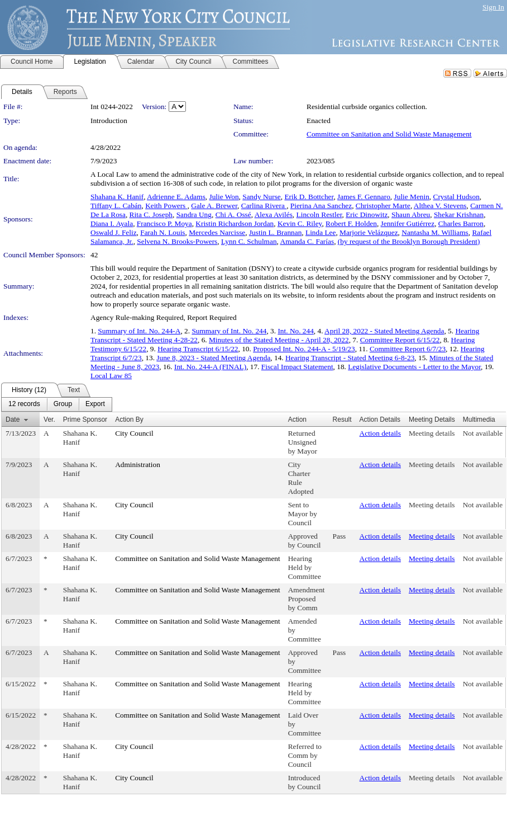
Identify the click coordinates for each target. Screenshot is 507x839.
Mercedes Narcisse (217, 232)
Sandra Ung (194, 214)
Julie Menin (411, 196)
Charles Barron (461, 223)
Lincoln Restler (319, 214)
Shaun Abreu (410, 214)
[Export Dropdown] (95, 404)
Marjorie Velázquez (368, 232)
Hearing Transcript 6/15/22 (197, 349)
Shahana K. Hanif (117, 196)
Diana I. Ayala (111, 223)
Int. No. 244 (295, 331)
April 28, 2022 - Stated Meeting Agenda (384, 331)
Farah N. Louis (162, 232)
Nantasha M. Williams (434, 232)
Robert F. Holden (351, 223)
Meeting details (432, 433)
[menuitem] (24, 404)
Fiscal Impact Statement (297, 366)
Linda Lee (320, 232)
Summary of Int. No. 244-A (139, 331)
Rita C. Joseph (151, 214)
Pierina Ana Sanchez (321, 205)
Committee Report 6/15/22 (400, 340)
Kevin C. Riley (300, 223)
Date (13, 419)
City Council (134, 433)
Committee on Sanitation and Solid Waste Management (389, 134)
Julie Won (224, 196)
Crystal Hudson (456, 196)
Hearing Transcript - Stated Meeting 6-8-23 (349, 357)
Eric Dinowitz (367, 214)
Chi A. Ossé (233, 214)
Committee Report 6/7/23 (408, 349)
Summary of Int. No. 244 (229, 331)
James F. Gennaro (363, 196)
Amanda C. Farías (307, 241)
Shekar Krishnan (459, 214)
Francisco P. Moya (164, 223)
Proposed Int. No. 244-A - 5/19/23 (304, 349)
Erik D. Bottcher (308, 196)
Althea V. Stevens (440, 205)
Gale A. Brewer (214, 205)
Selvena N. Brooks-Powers (177, 241)
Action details (380, 433)
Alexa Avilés (274, 214)
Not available (483, 433)
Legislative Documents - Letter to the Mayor (414, 366)
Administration (137, 464)
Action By (129, 419)
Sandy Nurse (261, 196)
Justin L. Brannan (275, 232)
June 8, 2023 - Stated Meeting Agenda (213, 357)
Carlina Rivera (263, 205)
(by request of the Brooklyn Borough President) (409, 241)
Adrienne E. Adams (176, 196)
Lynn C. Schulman (249, 241)
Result (342, 419)
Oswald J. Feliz (113, 232)
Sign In (493, 7)
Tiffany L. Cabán (115, 205)
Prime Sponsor (85, 419)
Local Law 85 (111, 375)
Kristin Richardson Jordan (234, 223)
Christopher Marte (383, 205)
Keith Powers (166, 205)
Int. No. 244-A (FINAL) (210, 366)
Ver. (49, 419)
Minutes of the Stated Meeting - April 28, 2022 (279, 340)
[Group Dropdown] (63, 404)
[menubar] (56, 404)
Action (297, 419)
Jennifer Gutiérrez (408, 223)
